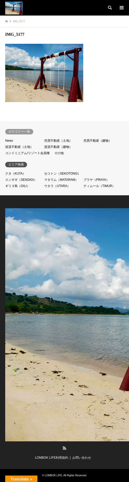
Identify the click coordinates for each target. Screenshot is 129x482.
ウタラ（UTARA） (57, 186)
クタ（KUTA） (15, 173)
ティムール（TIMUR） (99, 186)
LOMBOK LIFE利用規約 (51, 457)
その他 (59, 153)
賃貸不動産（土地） (19, 147)
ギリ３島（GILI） (17, 186)
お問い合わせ (81, 457)
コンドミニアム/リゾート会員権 (27, 153)
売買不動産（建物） (97, 140)
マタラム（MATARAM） (61, 180)
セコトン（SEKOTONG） (62, 173)
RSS (64, 448)
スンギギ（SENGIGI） (21, 180)
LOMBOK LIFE (53, 475)
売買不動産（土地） (58, 140)
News (9, 140)
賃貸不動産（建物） (58, 147)
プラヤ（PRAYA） (96, 180)
